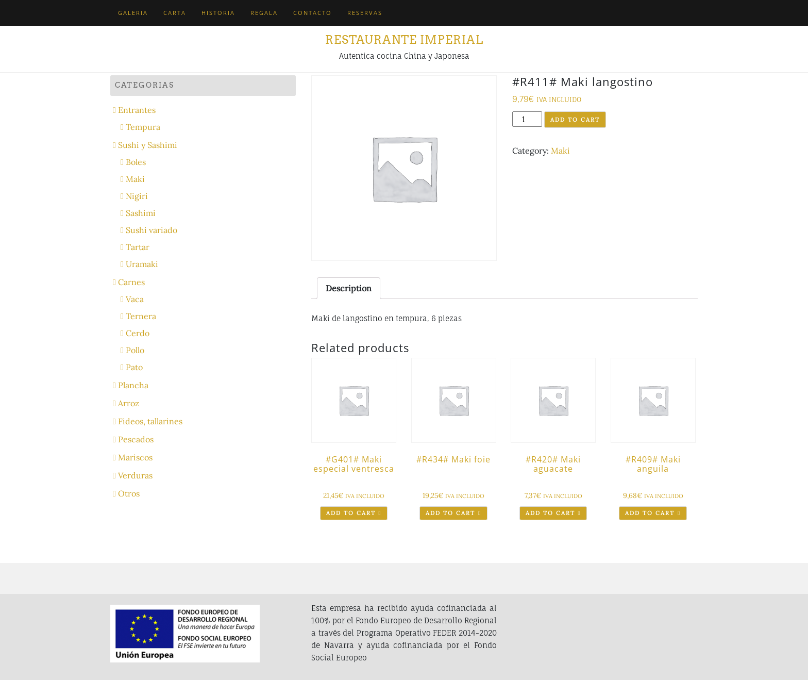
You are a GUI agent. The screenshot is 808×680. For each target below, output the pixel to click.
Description (349, 288)
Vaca (135, 299)
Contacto (312, 12)
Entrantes (137, 110)
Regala (264, 12)
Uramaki (142, 264)
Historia (218, 12)
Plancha (133, 385)
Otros (129, 493)
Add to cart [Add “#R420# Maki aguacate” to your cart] (550, 513)
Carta (174, 12)
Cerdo (137, 333)
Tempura (143, 127)
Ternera (141, 316)
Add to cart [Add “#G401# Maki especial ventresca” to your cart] (351, 513)
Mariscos (135, 457)
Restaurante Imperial (404, 39)
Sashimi (141, 213)
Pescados (136, 439)
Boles (136, 162)
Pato (134, 367)
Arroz (128, 403)
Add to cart (575, 119)
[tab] (348, 288)
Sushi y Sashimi (147, 145)
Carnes (131, 282)
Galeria (133, 12)
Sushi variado (151, 230)
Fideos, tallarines (150, 421)
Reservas (364, 12)
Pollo (135, 350)
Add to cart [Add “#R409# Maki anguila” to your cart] (650, 513)
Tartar (137, 247)
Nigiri (137, 196)
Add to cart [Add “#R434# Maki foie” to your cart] (450, 513)
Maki (560, 150)
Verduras (135, 475)
